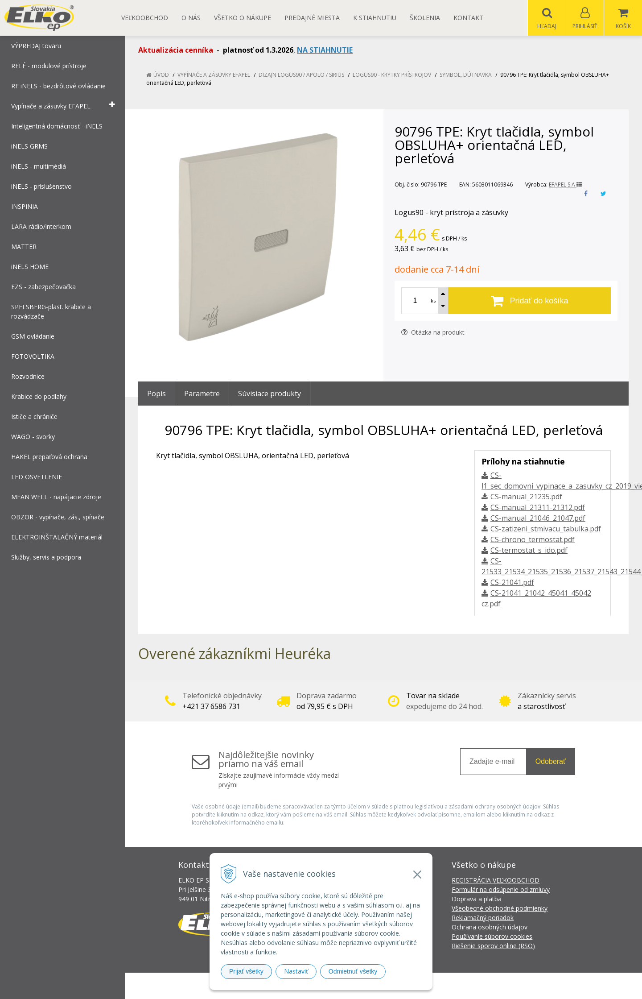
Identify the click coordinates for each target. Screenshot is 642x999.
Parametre (202, 394)
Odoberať (550, 762)
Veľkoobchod (144, 17)
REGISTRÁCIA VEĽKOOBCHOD (495, 880)
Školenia (425, 17)
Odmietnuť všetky (353, 971)
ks (433, 301)
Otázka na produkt (433, 332)
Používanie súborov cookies (492, 937)
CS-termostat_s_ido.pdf (529, 550)
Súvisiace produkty (269, 394)
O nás (191, 17)
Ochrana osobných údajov (489, 927)
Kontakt (468, 17)
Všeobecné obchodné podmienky (499, 908)
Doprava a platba (477, 899)
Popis (156, 394)
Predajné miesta (312, 17)
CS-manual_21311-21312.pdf (537, 508)
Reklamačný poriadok (483, 918)
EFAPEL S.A (565, 185)
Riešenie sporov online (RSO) (493, 946)
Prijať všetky (246, 971)
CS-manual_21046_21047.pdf (537, 518)
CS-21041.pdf (512, 583)
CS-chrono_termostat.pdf (532, 540)
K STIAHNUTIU (374, 17)
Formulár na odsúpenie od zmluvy (501, 890)
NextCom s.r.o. (481, 986)
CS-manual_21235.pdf (526, 497)
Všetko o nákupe (242, 17)
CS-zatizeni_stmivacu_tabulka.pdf (545, 529)
